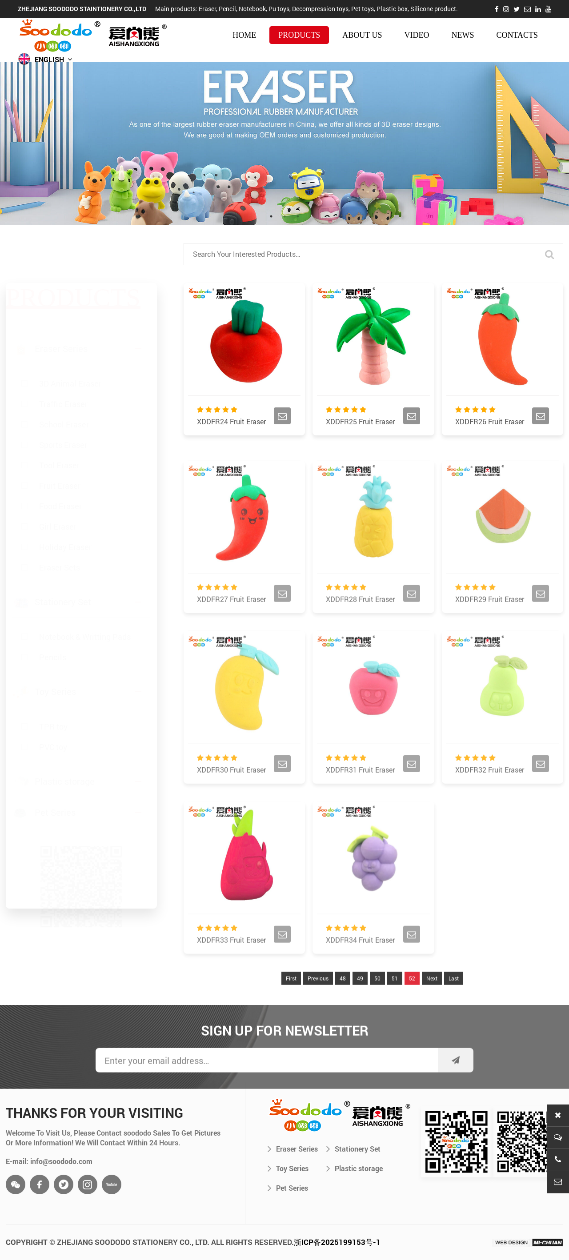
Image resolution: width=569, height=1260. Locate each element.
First (291, 998)
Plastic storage (354, 1168)
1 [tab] (271, 216)
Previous (318, 998)
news (462, 35)
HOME (244, 35)
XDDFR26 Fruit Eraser (489, 422)
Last (454, 998)
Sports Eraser (63, 402)
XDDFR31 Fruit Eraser (360, 790)
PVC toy (53, 731)
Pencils (52, 641)
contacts (517, 35)
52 (412, 998)
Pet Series (288, 1187)
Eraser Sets (59, 525)
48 (343, 998)
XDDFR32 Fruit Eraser (489, 790)
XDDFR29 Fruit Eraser (489, 619)
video (416, 35)
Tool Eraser (59, 423)
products (299, 35)
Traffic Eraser (63, 361)
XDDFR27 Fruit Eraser (231, 619)
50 (377, 998)
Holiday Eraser (65, 504)
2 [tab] (284, 216)
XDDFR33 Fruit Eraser (231, 960)
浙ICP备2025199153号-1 (337, 1242)
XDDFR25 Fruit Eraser (360, 422)
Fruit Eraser (59, 443)
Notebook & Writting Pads (85, 621)
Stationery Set (353, 1148)
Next (431, 998)
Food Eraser (60, 464)
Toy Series (288, 1168)
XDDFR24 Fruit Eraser (231, 422)
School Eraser (64, 382)
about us (362, 35)
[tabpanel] (284, 143)
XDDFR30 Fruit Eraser (231, 790)
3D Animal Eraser (70, 341)
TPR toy (53, 711)
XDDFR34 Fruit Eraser (360, 960)
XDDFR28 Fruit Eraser (360, 619)
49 (360, 998)
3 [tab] (297, 216)
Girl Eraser (57, 484)
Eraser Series (293, 1148)
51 (395, 998)
